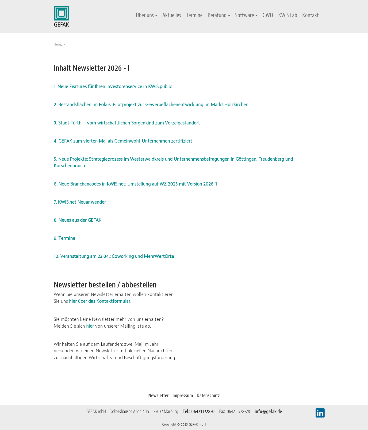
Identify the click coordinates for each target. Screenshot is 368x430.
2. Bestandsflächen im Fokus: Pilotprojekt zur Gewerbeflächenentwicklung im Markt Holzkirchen (151, 104)
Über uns (146, 15)
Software (246, 15)
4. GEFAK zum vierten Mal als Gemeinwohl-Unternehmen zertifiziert (123, 141)
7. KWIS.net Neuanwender (80, 202)
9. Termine (64, 238)
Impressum (182, 395)
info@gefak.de (268, 411)
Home (58, 44)
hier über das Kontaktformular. (100, 301)
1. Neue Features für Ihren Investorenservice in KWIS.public (113, 86)
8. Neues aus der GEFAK (77, 220)
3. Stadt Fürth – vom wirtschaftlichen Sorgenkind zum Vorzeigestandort (127, 123)
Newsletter (158, 395)
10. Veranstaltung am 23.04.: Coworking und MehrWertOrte (114, 256)
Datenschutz (208, 395)
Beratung (219, 15)
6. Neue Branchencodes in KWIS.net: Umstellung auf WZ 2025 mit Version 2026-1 (135, 184)
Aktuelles (171, 15)
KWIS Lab (287, 15)
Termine (194, 15)
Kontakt (310, 15)
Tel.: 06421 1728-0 (200, 411)
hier (90, 326)
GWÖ (268, 15)
